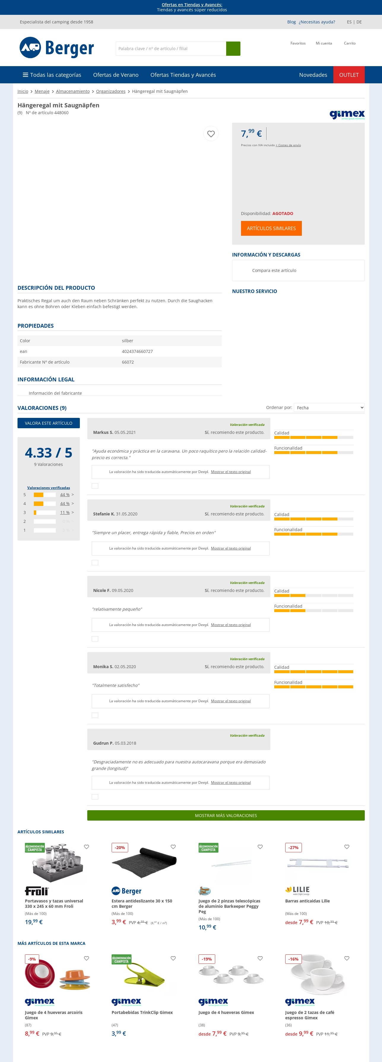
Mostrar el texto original (231, 471)
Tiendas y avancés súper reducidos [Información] (192, 7)
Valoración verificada (247, 424)
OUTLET (349, 74)
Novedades (313, 74)
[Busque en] (233, 49)
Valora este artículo (48, 423)
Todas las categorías (55, 74)
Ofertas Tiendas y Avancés (183, 74)
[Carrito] (350, 48)
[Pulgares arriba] (95, 486)
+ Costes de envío (288, 145)
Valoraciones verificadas (48, 487)
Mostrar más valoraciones (226, 815)
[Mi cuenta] (324, 48)
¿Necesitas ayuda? (317, 22)
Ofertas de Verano (116, 74)
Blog (291, 22)
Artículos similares (271, 228)
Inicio (23, 91)
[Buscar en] (171, 49)
